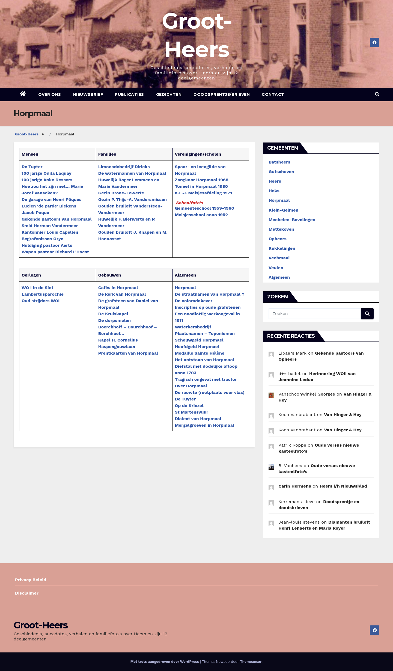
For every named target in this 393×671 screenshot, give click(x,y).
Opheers (278, 238)
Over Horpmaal (191, 385)
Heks (274, 190)
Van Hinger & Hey (343, 414)
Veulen (276, 267)
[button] (377, 94)
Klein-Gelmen (283, 210)
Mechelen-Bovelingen (292, 219)
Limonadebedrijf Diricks (124, 166)
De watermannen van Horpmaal (132, 173)
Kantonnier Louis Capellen (50, 232)
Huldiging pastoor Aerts (47, 245)
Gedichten (169, 94)
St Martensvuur (192, 412)
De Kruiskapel (113, 313)
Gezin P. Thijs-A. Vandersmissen (132, 199)
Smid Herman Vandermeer (50, 225)
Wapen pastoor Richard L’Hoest (55, 251)
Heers (275, 181)
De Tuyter (32, 166)
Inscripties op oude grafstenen (208, 307)
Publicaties (129, 94)
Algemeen (279, 277)
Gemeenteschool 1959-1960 (204, 208)
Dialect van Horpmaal (198, 418)
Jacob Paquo (35, 212)
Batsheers (279, 162)
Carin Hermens (294, 486)
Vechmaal (279, 257)
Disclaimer (26, 593)
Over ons (49, 94)
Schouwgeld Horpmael (199, 340)
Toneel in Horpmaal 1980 (201, 186)
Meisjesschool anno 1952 (201, 214)
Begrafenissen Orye (42, 238)
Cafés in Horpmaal (118, 287)
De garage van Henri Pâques (51, 199)
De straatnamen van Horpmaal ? (210, 294)
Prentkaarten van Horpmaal (128, 353)
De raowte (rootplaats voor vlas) (210, 392)
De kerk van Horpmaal (122, 294)
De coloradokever (194, 300)
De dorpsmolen (114, 320)
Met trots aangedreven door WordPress (165, 662)
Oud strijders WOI (40, 300)
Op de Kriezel (189, 405)
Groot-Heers (26, 134)
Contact (273, 94)
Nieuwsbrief (88, 94)
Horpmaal (185, 287)
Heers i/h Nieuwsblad (343, 486)
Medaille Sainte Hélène (200, 353)
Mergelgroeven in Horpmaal (204, 425)
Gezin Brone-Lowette (121, 192)
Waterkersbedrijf (193, 326)
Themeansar (250, 662)
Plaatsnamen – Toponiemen (205, 333)
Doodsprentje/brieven (221, 94)
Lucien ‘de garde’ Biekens (49, 206)
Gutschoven (281, 171)
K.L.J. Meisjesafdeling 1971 (203, 192)
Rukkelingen (282, 248)
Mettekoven (281, 229)
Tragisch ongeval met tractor (206, 379)
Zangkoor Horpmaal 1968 (201, 179)
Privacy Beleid (30, 579)
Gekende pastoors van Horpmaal (57, 219)
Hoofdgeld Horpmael (197, 346)
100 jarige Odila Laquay (46, 173)
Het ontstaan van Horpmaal (204, 359)
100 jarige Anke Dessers (47, 179)
